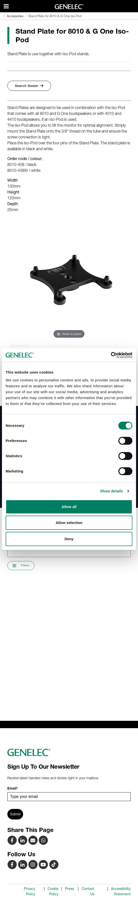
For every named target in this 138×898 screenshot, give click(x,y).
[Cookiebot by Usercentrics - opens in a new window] (110, 355)
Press (69, 888)
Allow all (69, 507)
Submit (15, 814)
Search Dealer (29, 86)
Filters (21, 565)
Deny (69, 539)
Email (12, 788)
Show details (111, 491)
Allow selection (68, 523)
